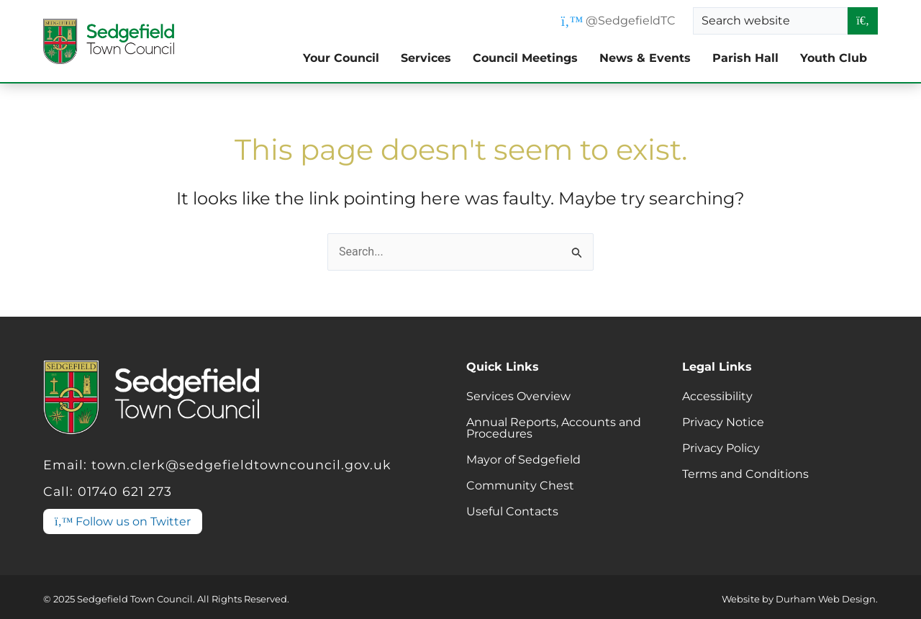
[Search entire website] (863, 21)
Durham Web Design (826, 599)
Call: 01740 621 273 (107, 491)
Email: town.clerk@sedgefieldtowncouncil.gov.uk (217, 464)
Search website (746, 20)
